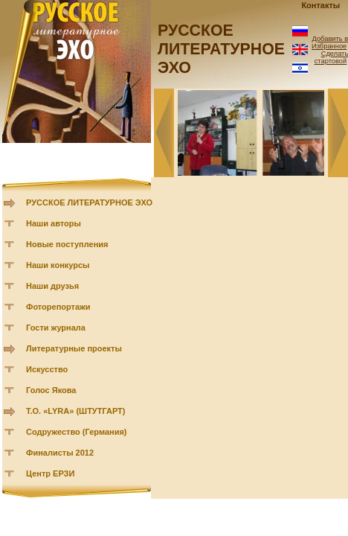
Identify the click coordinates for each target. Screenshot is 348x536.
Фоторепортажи (58, 306)
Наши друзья (52, 285)
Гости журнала (56, 327)
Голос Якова (51, 390)
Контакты (320, 5)
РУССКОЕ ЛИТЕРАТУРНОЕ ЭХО (89, 202)
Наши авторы (53, 223)
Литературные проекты (74, 348)
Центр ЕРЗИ (50, 473)
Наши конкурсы (57, 265)
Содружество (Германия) (76, 431)
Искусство (47, 369)
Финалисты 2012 (60, 452)
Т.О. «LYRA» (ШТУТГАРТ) (76, 410)
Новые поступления (67, 244)
